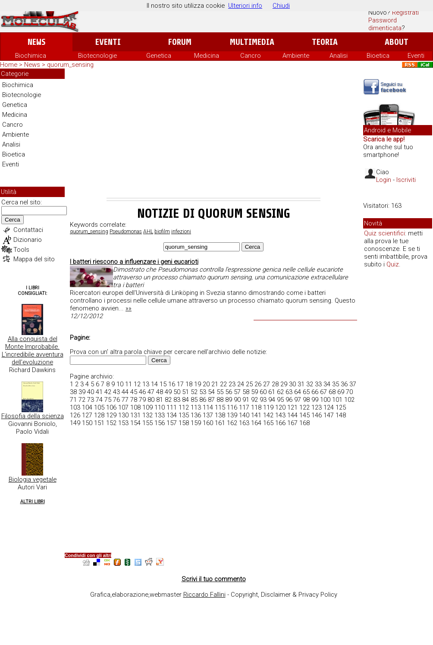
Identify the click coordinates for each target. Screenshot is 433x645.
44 (125, 392)
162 (232, 423)
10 (119, 384)
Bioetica (378, 55)
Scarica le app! (384, 139)
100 (325, 400)
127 (87, 415)
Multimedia (252, 42)
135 (184, 415)
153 (123, 423)
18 (188, 384)
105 (99, 407)
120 (280, 407)
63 (289, 392)
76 (116, 400)
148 (341, 415)
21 (214, 384)
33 (318, 384)
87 (211, 400)
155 (147, 423)
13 (145, 384)
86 (202, 400)
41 (99, 392)
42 (107, 392)
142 (268, 415)
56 (228, 392)
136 (196, 415)
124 (328, 407)
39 (81, 392)
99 (314, 400)
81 (159, 400)
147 (328, 415)
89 (228, 400)
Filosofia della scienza (32, 416)
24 (240, 384)
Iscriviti (406, 180)
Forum (179, 42)
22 (223, 384)
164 (256, 423)
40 (90, 392)
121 (292, 407)
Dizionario (27, 240)
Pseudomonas (126, 232)
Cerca (12, 219)
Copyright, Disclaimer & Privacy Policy (284, 594)
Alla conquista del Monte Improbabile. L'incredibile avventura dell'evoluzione (32, 350)
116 (232, 407)
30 (292, 384)
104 (87, 407)
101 (337, 400)
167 (292, 423)
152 (111, 423)
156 (159, 423)
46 (142, 392)
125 (341, 407)
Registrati (405, 12)
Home (8, 65)
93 (263, 400)
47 (150, 392)
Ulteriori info (245, 5)
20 (206, 384)
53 (202, 392)
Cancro (250, 55)
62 (280, 392)
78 (133, 400)
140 (244, 415)
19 (197, 384)
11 (128, 384)
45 (133, 392)
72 (81, 400)
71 (73, 400)
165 (268, 423)
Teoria (325, 42)
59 (254, 392)
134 (171, 415)
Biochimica (30, 55)
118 (256, 407)
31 (301, 384)
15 (163, 384)
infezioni (181, 232)
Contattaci (28, 230)
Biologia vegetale (32, 479)
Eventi (108, 42)
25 (249, 384)
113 (196, 407)
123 (316, 407)
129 (111, 415)
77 (125, 400)
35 (335, 384)
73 (90, 400)
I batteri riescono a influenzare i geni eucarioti (134, 262)
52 (194, 392)
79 (142, 400)
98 (306, 400)
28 (275, 384)
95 (280, 400)
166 (280, 423)
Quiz (392, 264)
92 (254, 400)
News (36, 42)
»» (129, 308)
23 (232, 384)
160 (208, 423)
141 (256, 415)
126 (75, 415)
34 (326, 384)
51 (185, 392)
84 (185, 400)
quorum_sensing (89, 232)
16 (171, 384)
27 (266, 384)
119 (268, 407)
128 (99, 415)
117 (244, 407)
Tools (21, 250)
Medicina (206, 55)
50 (176, 392)
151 (99, 423)
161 (220, 423)
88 (219, 400)
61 (271, 392)
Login (383, 180)
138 (220, 415)
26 (257, 384)
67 (323, 392)
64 (297, 392)
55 (219, 392)
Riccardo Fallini (204, 594)
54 (211, 392)
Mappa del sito (34, 259)
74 (99, 400)
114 (208, 407)
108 (135, 407)
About (396, 42)
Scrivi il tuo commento (214, 579)
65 (306, 392)
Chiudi (281, 5)
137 (208, 415)
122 (304, 407)
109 (147, 407)
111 (171, 407)
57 (237, 392)
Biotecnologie (97, 55)
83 (176, 400)
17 (180, 384)
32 (309, 384)
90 (237, 400)
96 (289, 400)
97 (297, 400)
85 (194, 400)
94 (271, 400)
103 (75, 407)
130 (123, 415)
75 (107, 400)
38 (73, 392)
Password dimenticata (385, 24)
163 (244, 423)
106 (111, 407)
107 (123, 407)
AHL (148, 232)
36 (344, 384)
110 (159, 407)
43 (116, 392)
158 (184, 423)
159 (196, 423)
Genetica (158, 55)
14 (154, 384)
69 (340, 392)
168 (304, 423)
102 (349, 400)
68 (332, 392)
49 (168, 392)
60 (263, 392)
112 (184, 407)
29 (283, 384)
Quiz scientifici (384, 233)
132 (147, 415)
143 (280, 415)
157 (171, 423)
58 (245, 392)
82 (168, 400)
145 (304, 415)
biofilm (162, 232)
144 (292, 415)
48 (159, 392)
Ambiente (295, 55)
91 (245, 400)
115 (220, 407)
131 (135, 415)
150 (87, 423)
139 (232, 415)
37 (352, 384)
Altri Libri (32, 501)
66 (314, 392)
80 (150, 400)
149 (75, 423)
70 (349, 392)
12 (137, 384)
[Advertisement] (213, 133)
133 (159, 415)
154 (135, 423)
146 (316, 415)
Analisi (338, 55)
